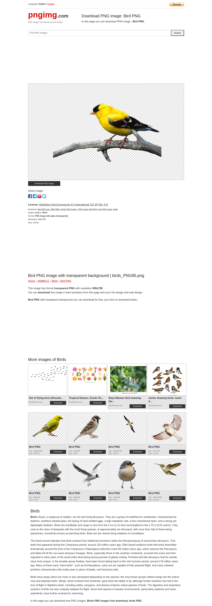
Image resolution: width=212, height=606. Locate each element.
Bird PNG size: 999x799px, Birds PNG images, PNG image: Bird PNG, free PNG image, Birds (78, 209)
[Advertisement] (106, 60)
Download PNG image (44, 183)
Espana (50, 4)
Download (58, 403)
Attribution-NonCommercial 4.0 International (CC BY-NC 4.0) (73, 204)
